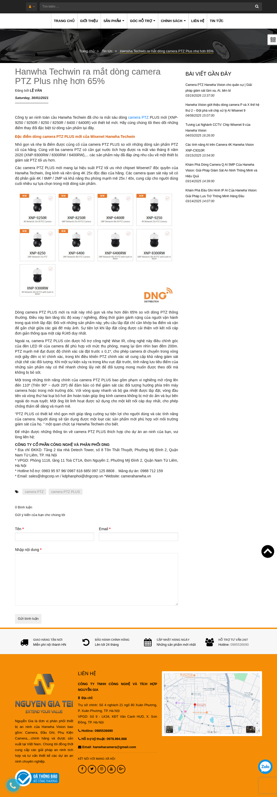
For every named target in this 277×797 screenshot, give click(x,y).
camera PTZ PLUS (65, 492)
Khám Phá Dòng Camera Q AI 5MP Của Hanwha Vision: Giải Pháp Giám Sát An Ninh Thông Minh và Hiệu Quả (221, 170)
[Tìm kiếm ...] (151, 6)
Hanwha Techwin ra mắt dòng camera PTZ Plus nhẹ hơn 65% (88, 76)
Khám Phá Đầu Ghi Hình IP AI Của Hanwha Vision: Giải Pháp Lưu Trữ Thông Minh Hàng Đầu (221, 193)
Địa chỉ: (85, 698)
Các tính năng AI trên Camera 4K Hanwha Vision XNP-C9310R (220, 147)
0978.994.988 (117, 739)
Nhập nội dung (28, 550)
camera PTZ (138, 117)
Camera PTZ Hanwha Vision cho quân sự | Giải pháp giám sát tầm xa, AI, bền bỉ (219, 87)
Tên (19, 529)
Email (104, 529)
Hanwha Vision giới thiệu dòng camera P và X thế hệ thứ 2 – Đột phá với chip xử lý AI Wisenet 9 (222, 107)
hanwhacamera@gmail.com (114, 747)
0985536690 (239, 645)
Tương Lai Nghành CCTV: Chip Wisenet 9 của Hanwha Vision (218, 127)
